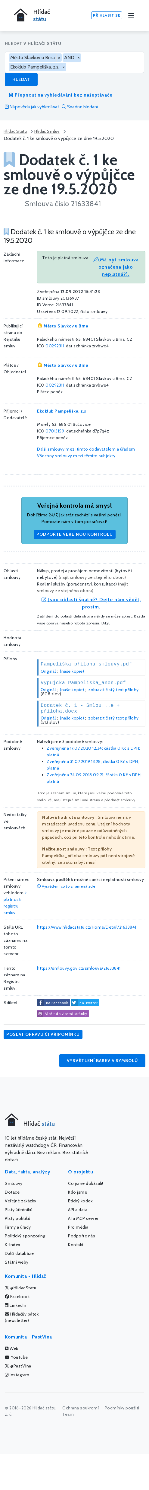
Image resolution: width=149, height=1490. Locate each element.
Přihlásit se (106, 15)
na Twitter (88, 1002)
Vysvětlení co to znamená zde (66, 886)
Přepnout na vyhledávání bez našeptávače (61, 95)
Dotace (12, 1192)
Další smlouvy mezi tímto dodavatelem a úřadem (86, 449)
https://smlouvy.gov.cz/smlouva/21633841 (79, 968)
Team (68, 1414)
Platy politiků (17, 1218)
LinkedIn (15, 1305)
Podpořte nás (81, 1236)
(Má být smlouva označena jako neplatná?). (116, 267)
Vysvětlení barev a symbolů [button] (102, 1060)
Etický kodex (80, 1201)
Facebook (17, 1296)
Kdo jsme (77, 1192)
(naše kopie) (72, 671)
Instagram (17, 1374)
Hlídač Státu (15, 131)
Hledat (21, 79)
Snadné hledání (80, 107)
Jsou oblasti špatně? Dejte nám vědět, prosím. (91, 603)
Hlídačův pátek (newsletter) (22, 1317)
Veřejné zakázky (20, 1201)
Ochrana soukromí (80, 1408)
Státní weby (17, 1262)
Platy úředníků (18, 1209)
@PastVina (18, 1366)
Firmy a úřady (18, 1227)
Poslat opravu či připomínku (43, 1034)
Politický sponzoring (25, 1236)
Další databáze (19, 1253)
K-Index (12, 1244)
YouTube (16, 1357)
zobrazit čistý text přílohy (113, 689)
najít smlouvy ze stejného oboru (92, 577)
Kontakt (76, 1244)
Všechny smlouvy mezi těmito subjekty (76, 455)
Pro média (78, 1227)
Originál (48, 671)
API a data (77, 1209)
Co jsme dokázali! (85, 1183)
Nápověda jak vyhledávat (32, 107)
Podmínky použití (122, 1408)
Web (12, 1348)
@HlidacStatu (20, 1288)
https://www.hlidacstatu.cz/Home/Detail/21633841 (86, 927)
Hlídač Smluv (46, 131)
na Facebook (57, 1002)
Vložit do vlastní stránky (62, 1014)
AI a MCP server (83, 1218)
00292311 (54, 346)
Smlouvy (14, 1183)
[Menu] (131, 15)
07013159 (54, 431)
